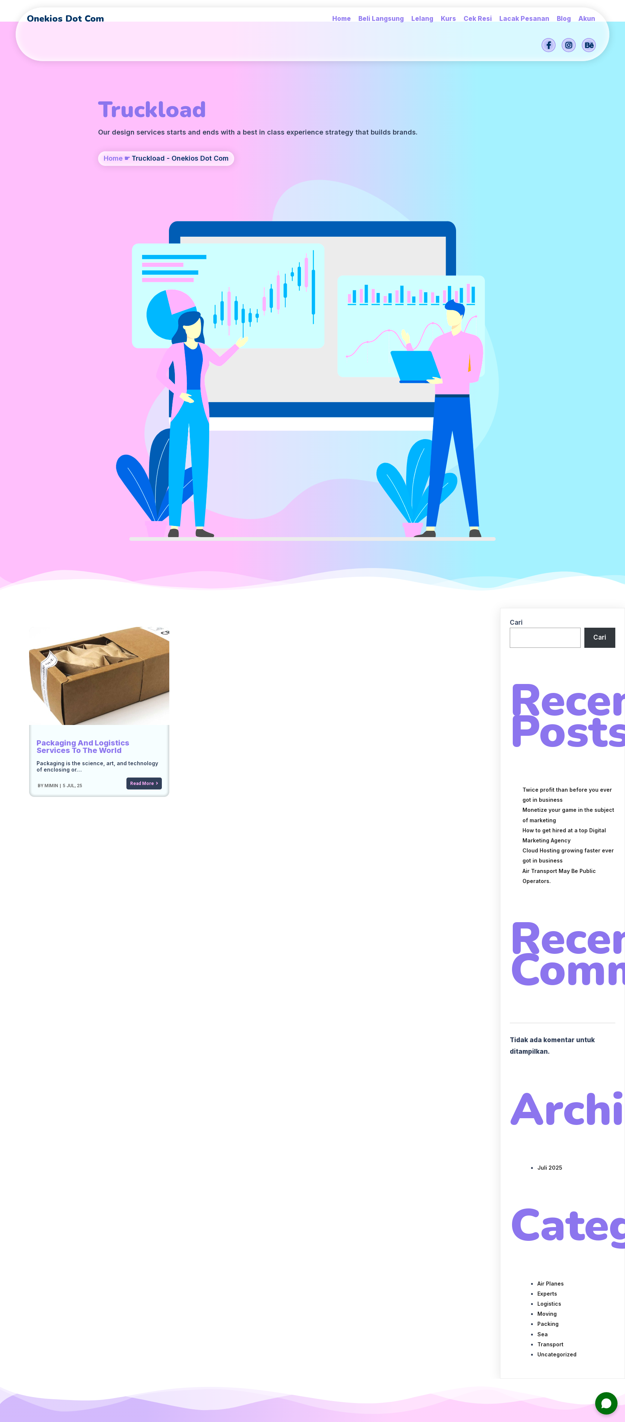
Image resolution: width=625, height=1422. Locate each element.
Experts (547, 999)
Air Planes (550, 989)
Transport (550, 1049)
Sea (542, 1039)
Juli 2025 (549, 873)
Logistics (549, 1009)
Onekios (366, 1365)
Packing (548, 1029)
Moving (547, 1019)
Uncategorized (557, 1059)
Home (113, 196)
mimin (51, 490)
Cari (516, 327)
